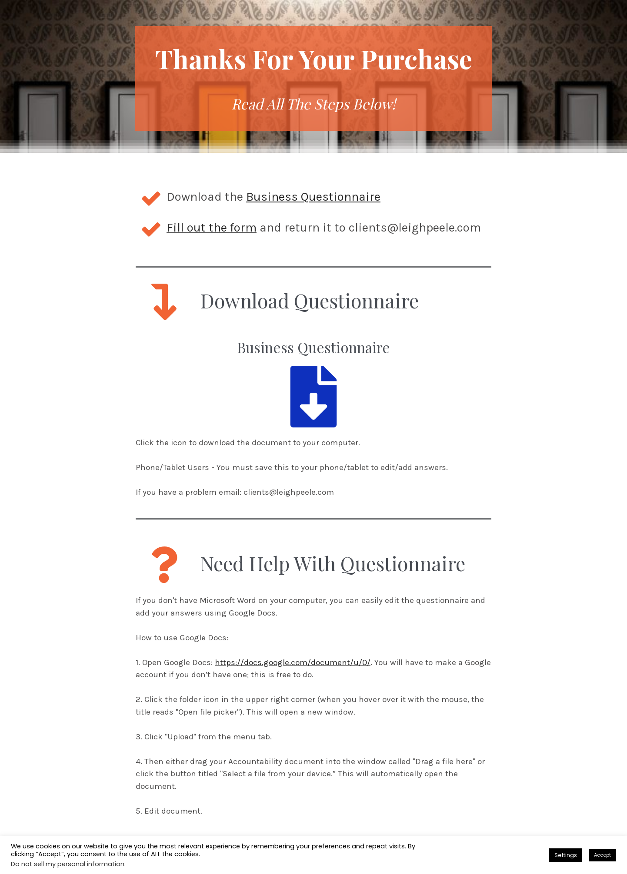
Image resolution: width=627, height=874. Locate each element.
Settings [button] (565, 855)
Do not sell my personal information (67, 864)
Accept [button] (602, 854)
